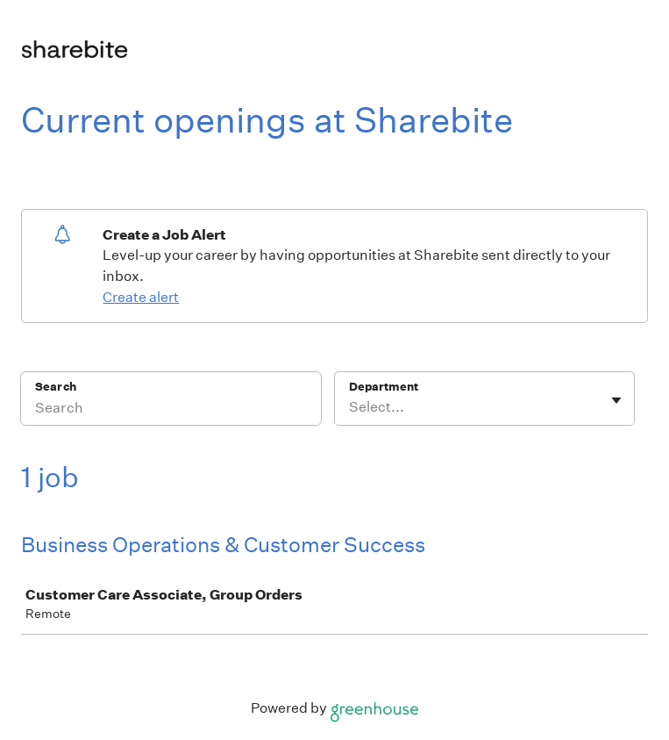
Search (55, 386)
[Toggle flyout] (616, 400)
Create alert (141, 297)
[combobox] (350, 407)
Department (383, 386)
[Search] (171, 410)
